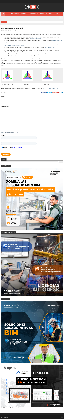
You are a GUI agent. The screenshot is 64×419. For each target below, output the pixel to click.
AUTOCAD (56, 14)
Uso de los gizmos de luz (49, 47)
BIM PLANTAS (23, 14)
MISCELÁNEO (4, 17)
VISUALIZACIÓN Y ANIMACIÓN (46, 14)
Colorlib (6, 417)
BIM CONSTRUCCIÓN (15, 14)
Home (7, 14)
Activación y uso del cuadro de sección (15, 45)
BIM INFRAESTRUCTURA (33, 14)
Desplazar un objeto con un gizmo (50, 88)
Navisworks (19, 30)
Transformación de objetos (35, 38)
